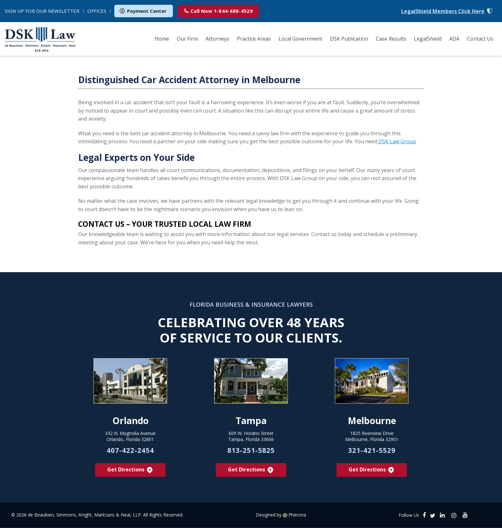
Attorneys (217, 38)
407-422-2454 (130, 450)
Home (162, 38)
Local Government (300, 38)
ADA (454, 38)
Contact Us (480, 38)
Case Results (391, 38)
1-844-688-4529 (218, 11)
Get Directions (130, 470)
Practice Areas (254, 38)
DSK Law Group (397, 141)
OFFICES (96, 11)
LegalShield (427, 38)
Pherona (297, 515)
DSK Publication (349, 38)
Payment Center (142, 11)
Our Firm (187, 38)
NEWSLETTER (42, 11)
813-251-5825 (251, 450)
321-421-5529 (371, 450)
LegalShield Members (442, 11)
